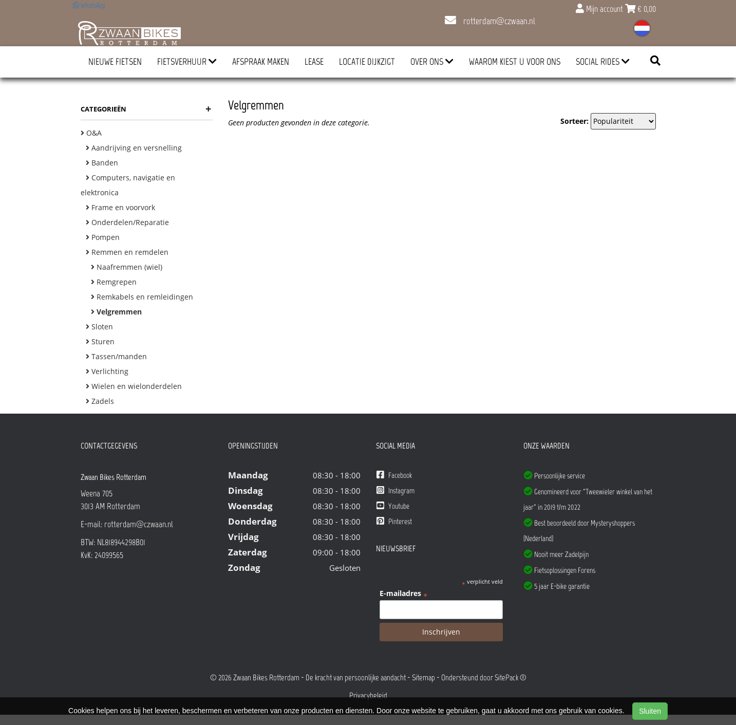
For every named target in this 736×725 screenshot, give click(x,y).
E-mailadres (403, 593)
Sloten (99, 326)
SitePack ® (510, 677)
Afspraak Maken (260, 61)
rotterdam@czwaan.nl (490, 21)
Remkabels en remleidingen (142, 297)
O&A (91, 133)
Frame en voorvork (120, 207)
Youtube (392, 506)
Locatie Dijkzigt (367, 61)
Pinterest (394, 521)
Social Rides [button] (603, 61)
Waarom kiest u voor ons (514, 61)
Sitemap (423, 677)
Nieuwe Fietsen (115, 61)
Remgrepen (114, 282)
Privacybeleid (368, 695)
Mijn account (600, 9)
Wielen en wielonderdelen (134, 386)
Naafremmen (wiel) (126, 267)
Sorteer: (574, 121)
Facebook (394, 475)
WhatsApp (89, 5)
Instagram (395, 490)
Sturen (100, 341)
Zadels (100, 401)
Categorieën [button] (146, 109)
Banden (102, 163)
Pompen (103, 237)
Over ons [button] (432, 61)
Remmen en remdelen (127, 252)
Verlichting (107, 371)
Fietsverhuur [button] (187, 61)
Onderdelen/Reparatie (127, 222)
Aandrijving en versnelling (134, 148)
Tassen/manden (116, 356)
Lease (314, 61)
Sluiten (650, 711)
